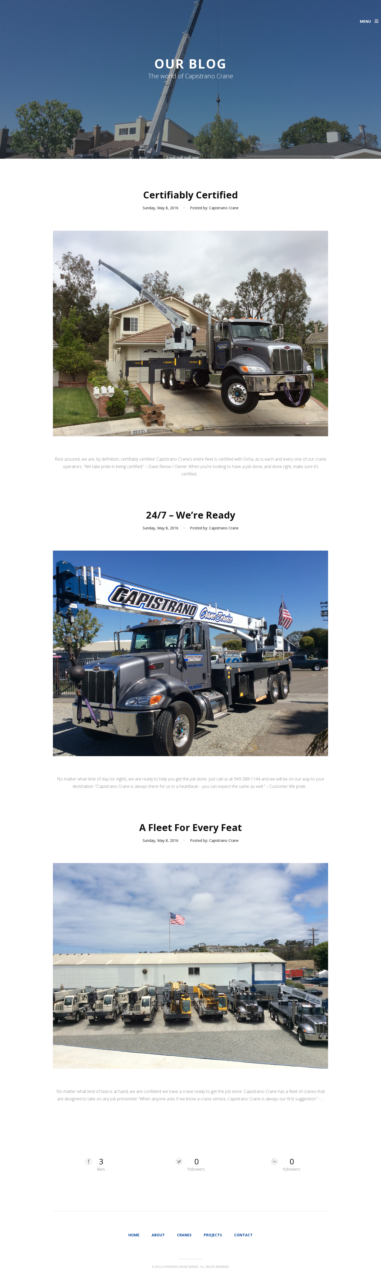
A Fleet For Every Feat (190, 827)
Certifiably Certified (190, 194)
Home (133, 1234)
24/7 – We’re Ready (190, 515)
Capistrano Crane (224, 207)
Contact (243, 1234)
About (158, 1234)
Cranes (184, 1234)
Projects (213, 1234)
